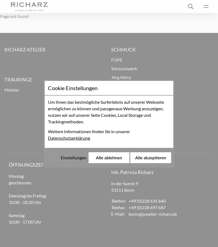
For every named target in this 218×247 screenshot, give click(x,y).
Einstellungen (73, 157)
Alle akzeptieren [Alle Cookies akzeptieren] (150, 157)
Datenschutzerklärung (69, 138)
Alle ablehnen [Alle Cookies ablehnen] (109, 157)
